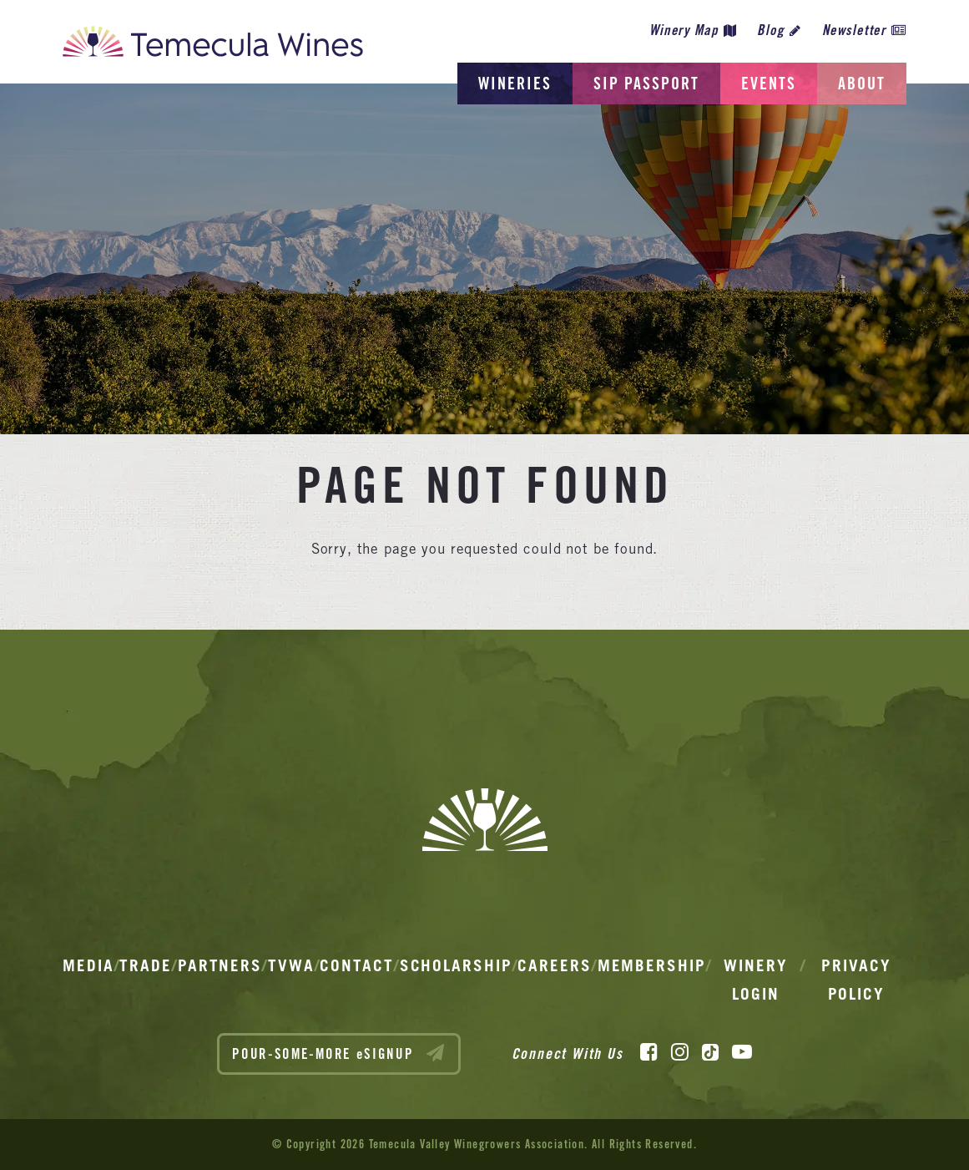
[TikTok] (710, 1052)
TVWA (291, 965)
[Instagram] (680, 1052)
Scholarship (456, 965)
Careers (554, 965)
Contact (356, 965)
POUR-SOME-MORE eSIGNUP (339, 1053)
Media (88, 965)
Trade (145, 965)
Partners (220, 965)
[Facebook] (649, 1052)
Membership (652, 965)
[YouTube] (742, 1052)
